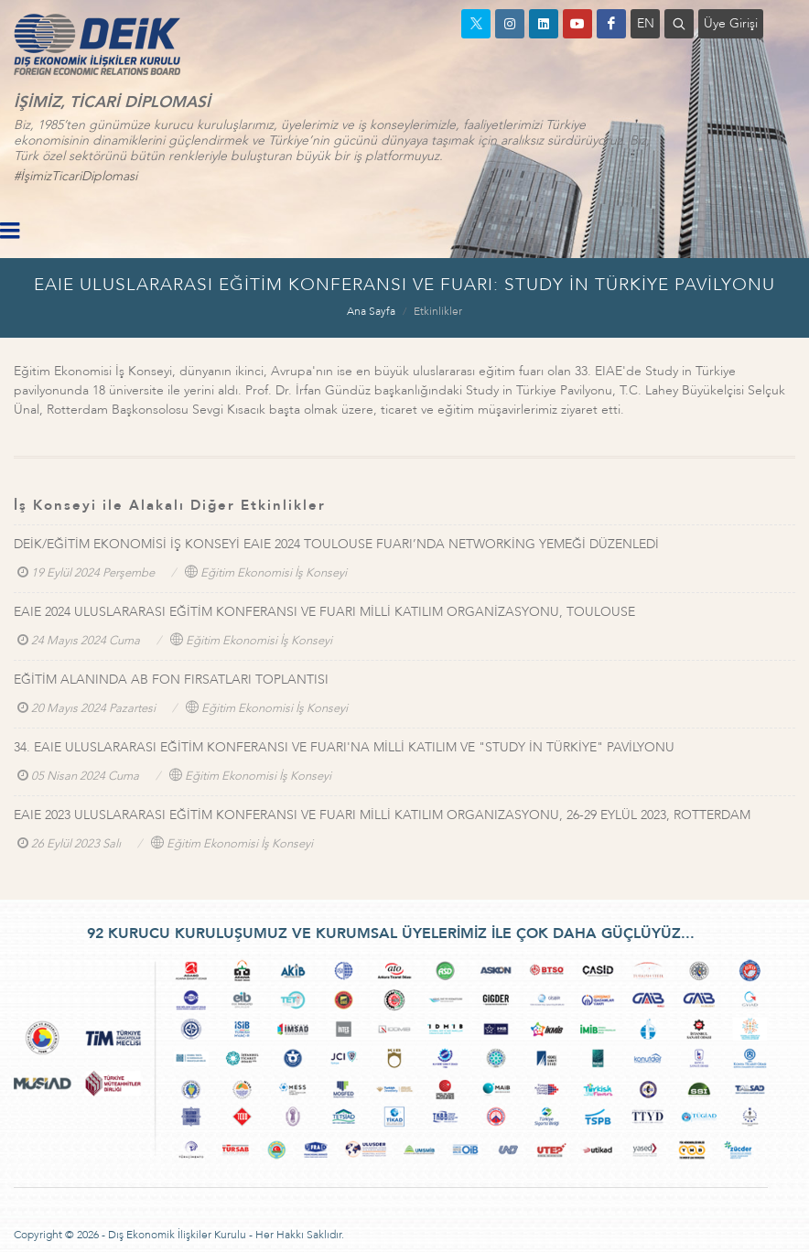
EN (645, 23)
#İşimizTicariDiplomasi (75, 176)
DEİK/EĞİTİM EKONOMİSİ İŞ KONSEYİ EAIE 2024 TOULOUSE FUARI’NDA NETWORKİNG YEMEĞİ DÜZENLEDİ (336, 544)
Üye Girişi (731, 23)
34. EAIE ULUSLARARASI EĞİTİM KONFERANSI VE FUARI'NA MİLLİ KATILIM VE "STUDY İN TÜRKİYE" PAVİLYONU (344, 747)
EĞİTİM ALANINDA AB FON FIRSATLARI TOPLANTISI (171, 679)
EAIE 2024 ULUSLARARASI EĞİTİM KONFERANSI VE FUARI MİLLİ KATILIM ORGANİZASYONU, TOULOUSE (324, 612)
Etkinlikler (438, 311)
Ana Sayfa (371, 311)
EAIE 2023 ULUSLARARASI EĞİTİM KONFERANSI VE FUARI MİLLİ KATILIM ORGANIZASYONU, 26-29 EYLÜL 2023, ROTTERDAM (382, 815)
